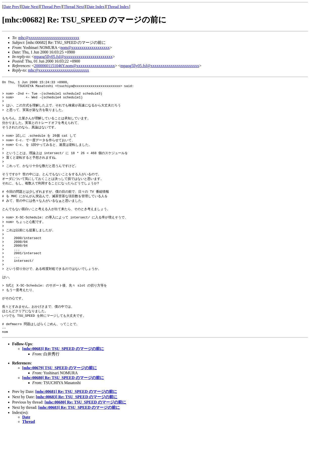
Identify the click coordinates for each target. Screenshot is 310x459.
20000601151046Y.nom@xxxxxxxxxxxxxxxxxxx (74, 66)
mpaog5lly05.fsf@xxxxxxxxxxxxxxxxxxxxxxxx (73, 56)
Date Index (96, 7)
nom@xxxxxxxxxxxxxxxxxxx (85, 47)
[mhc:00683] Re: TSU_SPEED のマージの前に (63, 380)
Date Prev (11, 7)
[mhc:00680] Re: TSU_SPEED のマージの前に (63, 409)
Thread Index (118, 7)
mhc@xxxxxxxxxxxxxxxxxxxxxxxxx (48, 38)
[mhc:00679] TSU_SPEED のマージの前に (59, 399)
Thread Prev (51, 7)
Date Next (30, 7)
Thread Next (74, 7)
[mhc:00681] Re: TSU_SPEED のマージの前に (76, 422)
